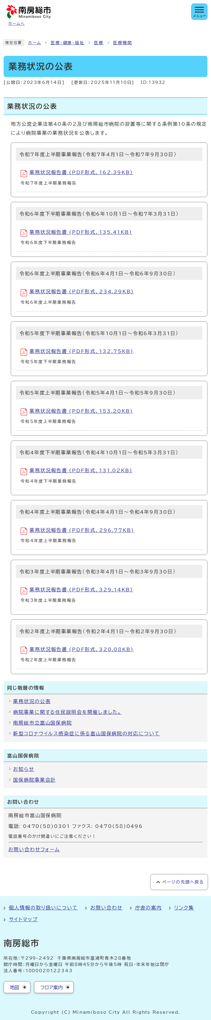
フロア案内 (51, 987)
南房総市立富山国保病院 (42, 722)
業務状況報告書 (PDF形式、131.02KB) (77, 471)
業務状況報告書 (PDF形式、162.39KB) (77, 173)
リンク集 (184, 907)
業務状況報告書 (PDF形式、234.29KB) (77, 292)
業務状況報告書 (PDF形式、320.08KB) (77, 650)
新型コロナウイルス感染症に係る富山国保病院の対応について (86, 733)
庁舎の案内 (148, 907)
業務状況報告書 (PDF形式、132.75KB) (77, 352)
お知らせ (23, 769)
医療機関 (122, 43)
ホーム (34, 43)
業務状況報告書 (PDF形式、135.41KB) (76, 233)
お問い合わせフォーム (34, 849)
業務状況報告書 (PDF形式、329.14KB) (77, 590)
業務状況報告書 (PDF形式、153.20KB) (77, 411)
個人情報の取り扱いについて (43, 907)
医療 (99, 43)
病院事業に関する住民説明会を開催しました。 (67, 712)
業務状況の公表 (31, 701)
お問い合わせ (106, 907)
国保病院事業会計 (34, 779)
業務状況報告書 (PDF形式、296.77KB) (77, 531)
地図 (14, 987)
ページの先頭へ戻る (183, 882)
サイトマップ (23, 919)
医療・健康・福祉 (67, 43)
